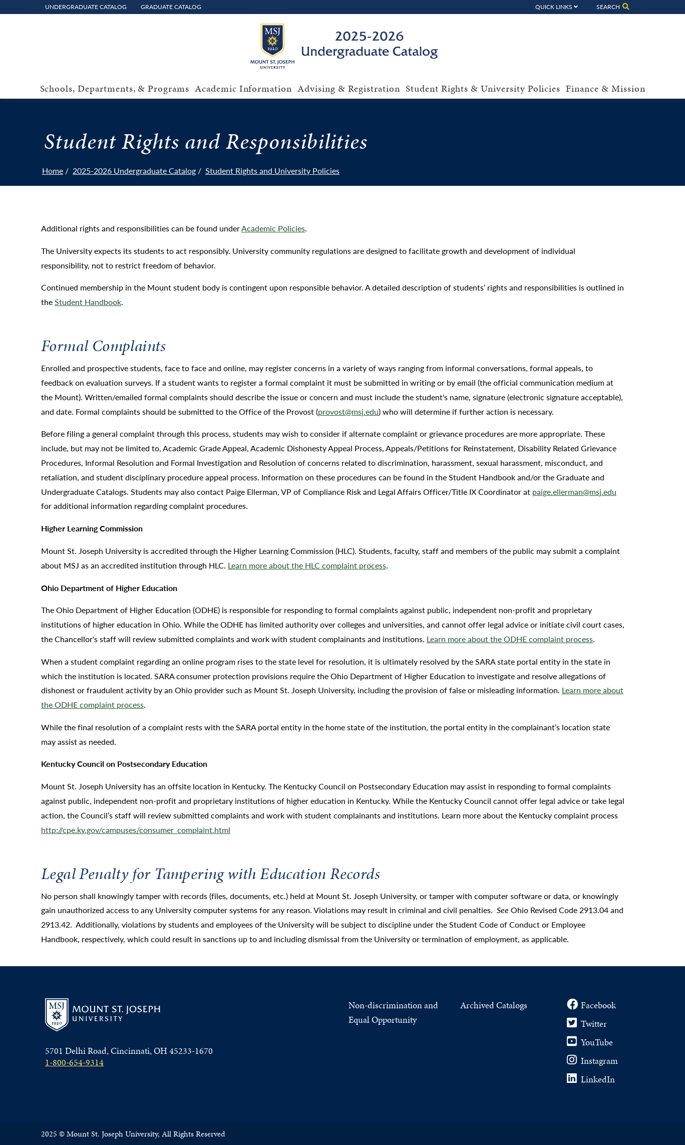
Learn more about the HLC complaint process (307, 565)
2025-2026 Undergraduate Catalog (134, 170)
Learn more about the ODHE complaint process (510, 639)
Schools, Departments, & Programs (114, 88)
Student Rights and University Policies (272, 170)
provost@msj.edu (348, 411)
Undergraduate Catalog (86, 6)
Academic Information (243, 88)
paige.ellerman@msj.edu (574, 491)
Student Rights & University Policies (483, 88)
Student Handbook (88, 302)
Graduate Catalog (171, 6)
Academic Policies (273, 228)
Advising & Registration (348, 88)
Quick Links (553, 6)
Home (52, 170)
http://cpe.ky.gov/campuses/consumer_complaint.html (135, 829)
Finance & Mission (605, 88)
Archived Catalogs (493, 1005)
